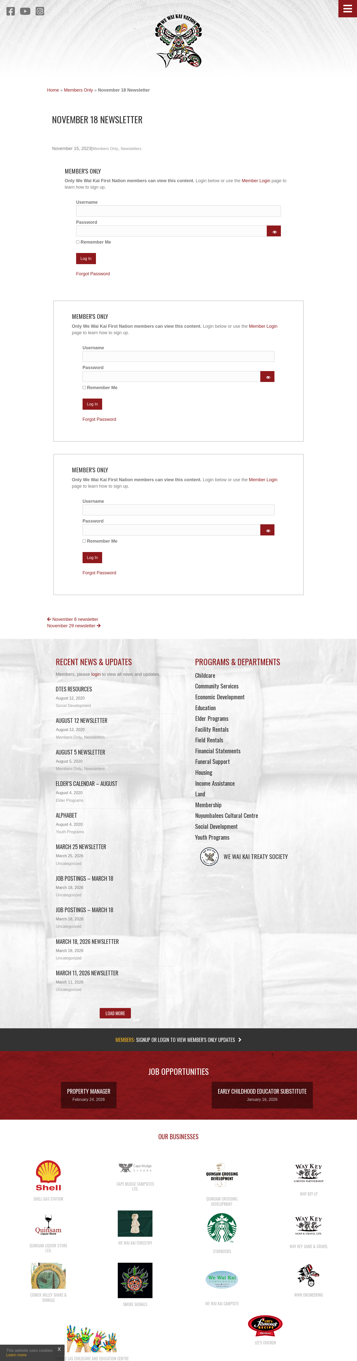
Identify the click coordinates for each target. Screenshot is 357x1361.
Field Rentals (209, 744)
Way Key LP (309, 1199)
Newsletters (131, 149)
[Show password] (274, 232)
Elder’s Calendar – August (87, 788)
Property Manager (88, 1096)
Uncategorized (68, 868)
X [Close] (59, 1349)
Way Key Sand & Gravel (309, 1251)
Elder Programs (69, 805)
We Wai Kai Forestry (135, 1248)
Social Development (73, 711)
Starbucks (222, 1256)
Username (87, 202)
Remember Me (93, 243)
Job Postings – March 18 (84, 883)
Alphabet (66, 820)
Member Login (256, 180)
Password (86, 223)
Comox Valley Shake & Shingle (48, 1302)
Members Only (78, 90)
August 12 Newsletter (81, 725)
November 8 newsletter (72, 624)
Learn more (16, 1355)
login (96, 679)
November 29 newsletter (74, 630)
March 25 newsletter (81, 852)
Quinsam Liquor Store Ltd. (48, 1253)
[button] (347, 8)
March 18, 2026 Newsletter (87, 946)
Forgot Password (93, 275)
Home (53, 90)
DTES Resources (74, 694)
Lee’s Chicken (265, 1348)
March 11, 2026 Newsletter (87, 978)
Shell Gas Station (48, 1204)
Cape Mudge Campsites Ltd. (135, 1191)
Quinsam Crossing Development (222, 1206)
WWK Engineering (308, 1300)
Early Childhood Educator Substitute (262, 1096)
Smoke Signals (135, 1309)
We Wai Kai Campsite (222, 1309)
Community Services (216, 690)
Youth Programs (70, 837)
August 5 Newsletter (80, 757)
